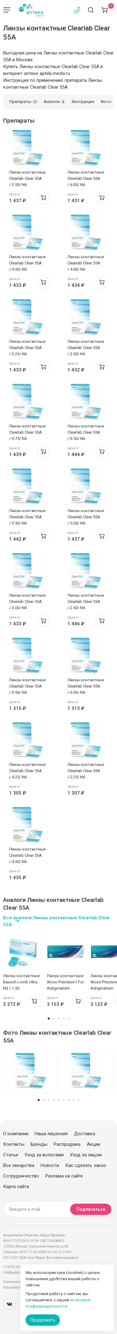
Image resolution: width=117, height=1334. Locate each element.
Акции (93, 1144)
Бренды (39, 1144)
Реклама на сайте (64, 1176)
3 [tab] (59, 1018)
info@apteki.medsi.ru (18, 1272)
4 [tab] (64, 1018)
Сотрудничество (21, 1176)
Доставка (84, 1133)
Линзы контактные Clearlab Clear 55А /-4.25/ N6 (27, 770)
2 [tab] (54, 1018)
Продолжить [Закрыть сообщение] (42, 1320)
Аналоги (55, 102)
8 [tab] (74, 1100)
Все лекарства (18, 1165)
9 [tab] (79, 1100)
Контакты (13, 1144)
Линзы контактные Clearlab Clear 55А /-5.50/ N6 (27, 516)
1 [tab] (49, 1018)
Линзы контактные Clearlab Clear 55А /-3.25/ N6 (27, 347)
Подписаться (90, 1209)
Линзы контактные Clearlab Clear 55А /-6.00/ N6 (85, 178)
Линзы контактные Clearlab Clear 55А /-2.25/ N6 (85, 770)
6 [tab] (64, 1100)
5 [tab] (69, 1018)
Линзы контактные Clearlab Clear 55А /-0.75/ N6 (27, 432)
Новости (50, 1165)
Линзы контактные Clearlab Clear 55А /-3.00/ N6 (27, 601)
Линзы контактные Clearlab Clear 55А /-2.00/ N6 (85, 347)
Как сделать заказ (85, 1165)
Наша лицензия (51, 1133)
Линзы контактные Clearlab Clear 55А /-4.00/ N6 (85, 263)
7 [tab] (69, 1100)
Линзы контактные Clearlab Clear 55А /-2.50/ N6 (85, 601)
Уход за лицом (86, 1155)
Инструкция (83, 101)
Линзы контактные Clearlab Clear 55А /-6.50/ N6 (85, 432)
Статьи (10, 1155)
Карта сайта (16, 1186)
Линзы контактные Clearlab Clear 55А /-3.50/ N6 (27, 178)
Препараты (23, 102)
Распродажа (67, 1144)
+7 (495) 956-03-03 (17, 1267)
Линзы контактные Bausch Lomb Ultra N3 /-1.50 (21, 982)
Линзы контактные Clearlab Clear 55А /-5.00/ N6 (85, 516)
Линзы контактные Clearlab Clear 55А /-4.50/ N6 (27, 263)
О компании (15, 1133)
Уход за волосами (44, 1155)
